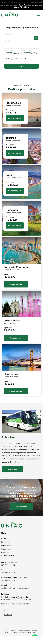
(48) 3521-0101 (8, 565)
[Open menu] (38, 14)
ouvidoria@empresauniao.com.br (15, 588)
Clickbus (32, 632)
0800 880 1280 (8, 572)
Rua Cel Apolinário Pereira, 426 (14, 597)
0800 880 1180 (8, 580)
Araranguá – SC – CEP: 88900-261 (16, 599)
